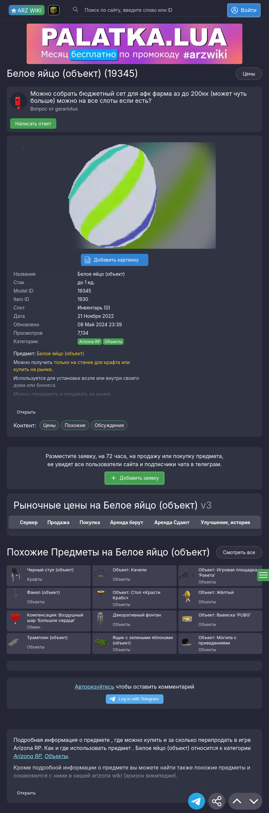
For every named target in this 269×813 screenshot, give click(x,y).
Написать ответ (33, 123)
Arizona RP (89, 341)
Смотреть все (239, 552)
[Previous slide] (20, 148)
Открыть (26, 412)
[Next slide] (209, 148)
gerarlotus (66, 109)
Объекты (113, 341)
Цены (249, 74)
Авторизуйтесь (94, 686)
